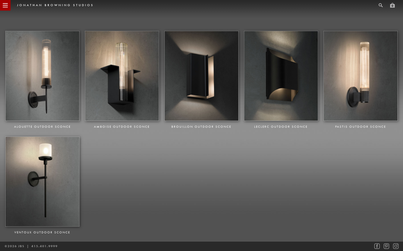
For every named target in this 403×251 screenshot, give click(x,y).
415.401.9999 (44, 246)
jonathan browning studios (55, 5)
